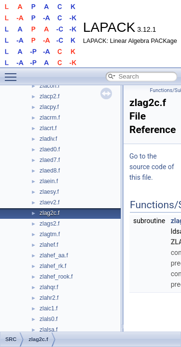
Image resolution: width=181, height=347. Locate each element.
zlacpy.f (49, 107)
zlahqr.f (49, 287)
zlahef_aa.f (54, 255)
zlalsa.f (48, 329)
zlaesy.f (49, 191)
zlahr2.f (49, 297)
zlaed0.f (50, 149)
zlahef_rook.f (56, 276)
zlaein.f (49, 181)
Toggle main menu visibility (13, 73)
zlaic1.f (48, 308)
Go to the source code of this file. (151, 166)
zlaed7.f (50, 160)
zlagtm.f (50, 234)
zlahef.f (49, 244)
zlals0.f (48, 319)
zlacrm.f (50, 117)
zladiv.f (48, 138)
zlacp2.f (49, 96)
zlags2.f (49, 223)
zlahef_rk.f (53, 266)
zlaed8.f (50, 170)
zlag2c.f (49, 213)
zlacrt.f (48, 128)
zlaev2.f (49, 202)
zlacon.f (49, 85)
